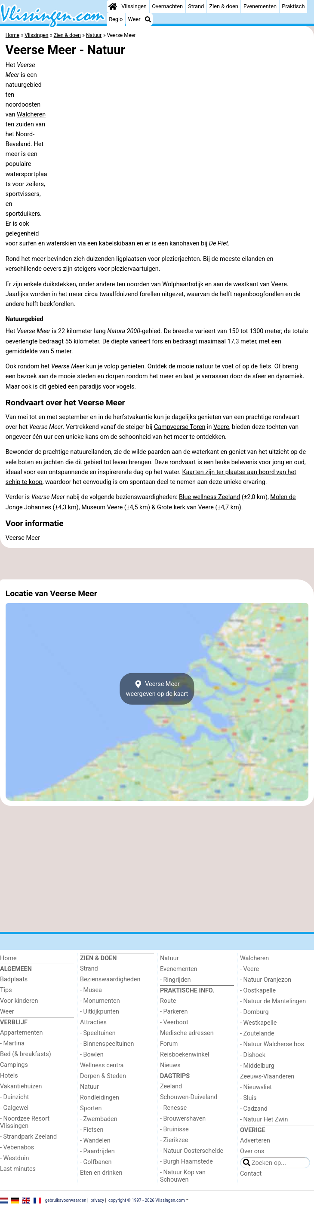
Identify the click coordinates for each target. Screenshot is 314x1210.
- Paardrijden (97, 1151)
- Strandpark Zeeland (28, 1136)
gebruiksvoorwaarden (65, 1200)
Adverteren (255, 1140)
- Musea (91, 990)
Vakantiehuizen (21, 1086)
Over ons (252, 1151)
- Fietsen (91, 1129)
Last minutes (18, 1169)
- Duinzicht (14, 1097)
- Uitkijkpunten (99, 1011)
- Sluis (248, 1098)
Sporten (91, 1108)
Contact (251, 1173)
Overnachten (167, 6)
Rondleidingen (99, 1097)
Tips (6, 990)
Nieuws (170, 1065)
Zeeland (171, 1086)
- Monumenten (100, 1001)
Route (168, 1001)
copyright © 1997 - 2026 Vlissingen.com (146, 1200)
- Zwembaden (98, 1119)
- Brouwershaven (183, 1118)
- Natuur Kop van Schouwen (183, 1176)
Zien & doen (223, 6)
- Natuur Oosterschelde (191, 1151)
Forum (169, 1044)
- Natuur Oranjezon (265, 979)
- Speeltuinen (98, 1033)
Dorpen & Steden (103, 1076)
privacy (97, 1200)
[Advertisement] (157, 564)
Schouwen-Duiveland (188, 1097)
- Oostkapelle (258, 990)
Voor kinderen (19, 1001)
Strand (196, 6)
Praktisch (293, 6)
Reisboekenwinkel (184, 1054)
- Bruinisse (174, 1129)
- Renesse (173, 1108)
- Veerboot (174, 1022)
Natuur (89, 1087)
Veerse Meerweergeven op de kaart (157, 689)
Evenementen (260, 6)
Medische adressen (187, 1033)
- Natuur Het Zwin (264, 1119)
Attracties (93, 1022)
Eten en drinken (101, 1172)
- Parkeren (174, 1011)
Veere (279, 284)
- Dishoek (252, 1055)
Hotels (9, 1075)
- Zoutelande (257, 1033)
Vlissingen (134, 6)
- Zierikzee (174, 1140)
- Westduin (14, 1158)
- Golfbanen (96, 1162)
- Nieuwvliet (256, 1087)
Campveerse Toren (180, 427)
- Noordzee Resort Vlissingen (24, 1122)
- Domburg (254, 1012)
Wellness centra (101, 1065)
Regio (116, 19)
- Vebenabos (17, 1147)
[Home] (113, 6)
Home (8, 958)
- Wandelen (95, 1140)
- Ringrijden (175, 979)
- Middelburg (257, 1065)
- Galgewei (14, 1108)
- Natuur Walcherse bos (272, 1044)
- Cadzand (254, 1108)
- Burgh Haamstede (186, 1161)
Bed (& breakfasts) (25, 1054)
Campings (14, 1065)
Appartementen (21, 1032)
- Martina (12, 1043)
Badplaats (14, 979)
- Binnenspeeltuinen (107, 1044)
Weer (134, 19)
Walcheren (31, 114)
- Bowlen (92, 1054)
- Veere (249, 969)
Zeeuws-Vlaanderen (267, 1076)
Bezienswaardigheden (110, 979)
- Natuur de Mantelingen (273, 1001)
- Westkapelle (258, 1022)
